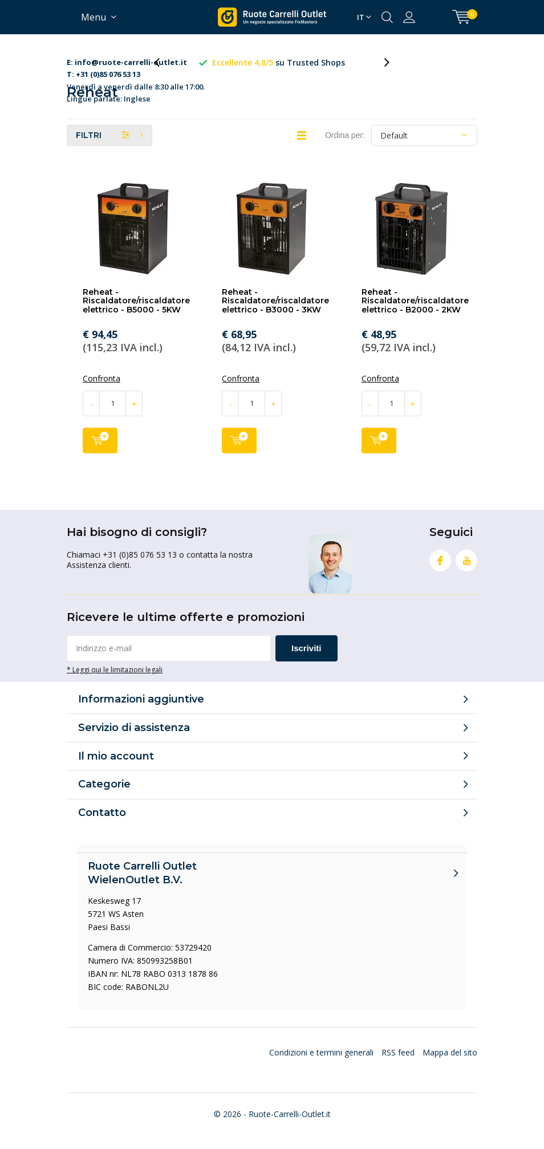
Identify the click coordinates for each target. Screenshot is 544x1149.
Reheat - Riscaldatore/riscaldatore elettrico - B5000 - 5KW (136, 311)
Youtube (466, 569)
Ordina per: (345, 145)
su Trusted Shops (303, 62)
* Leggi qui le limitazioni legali (115, 680)
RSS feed (398, 1063)
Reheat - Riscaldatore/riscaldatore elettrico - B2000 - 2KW (415, 311)
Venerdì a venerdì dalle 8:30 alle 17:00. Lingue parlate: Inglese (136, 68)
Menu (93, 17)
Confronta (101, 389)
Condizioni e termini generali (321, 1063)
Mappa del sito (450, 1063)
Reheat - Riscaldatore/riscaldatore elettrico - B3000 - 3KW (275, 311)
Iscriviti (306, 659)
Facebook (440, 569)
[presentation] (163, 68)
